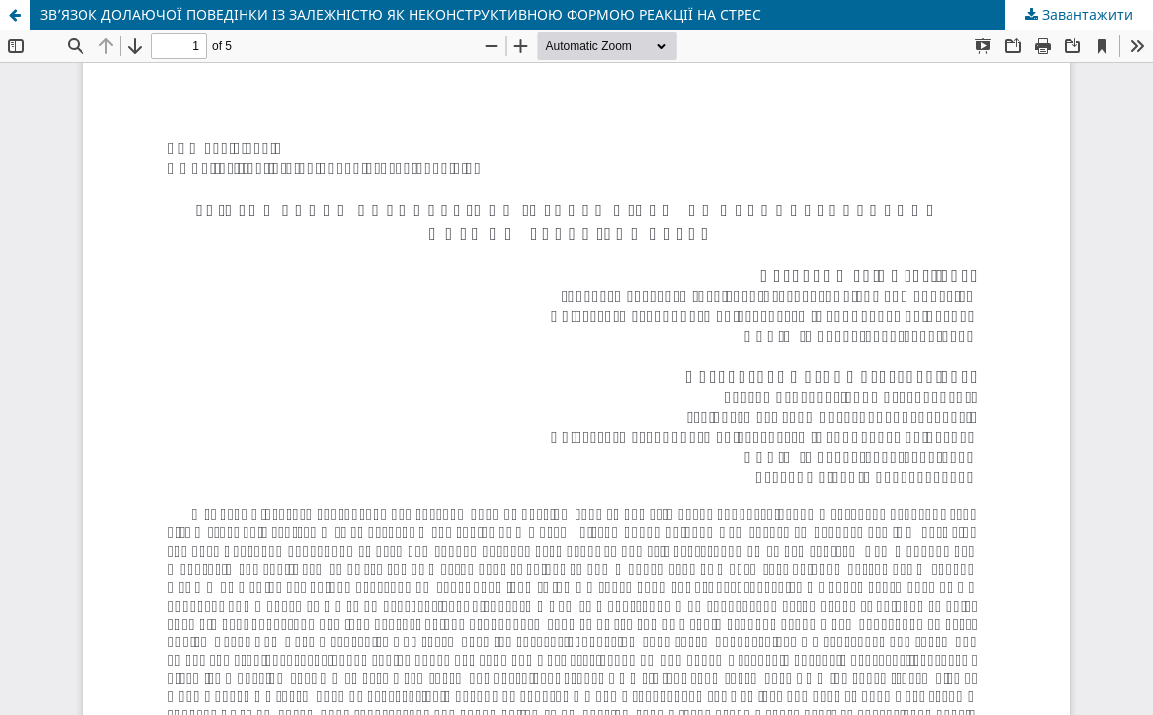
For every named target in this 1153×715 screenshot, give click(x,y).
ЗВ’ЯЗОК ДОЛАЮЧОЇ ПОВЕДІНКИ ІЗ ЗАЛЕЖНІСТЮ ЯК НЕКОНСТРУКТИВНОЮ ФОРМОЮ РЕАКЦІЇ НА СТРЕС (400, 14)
